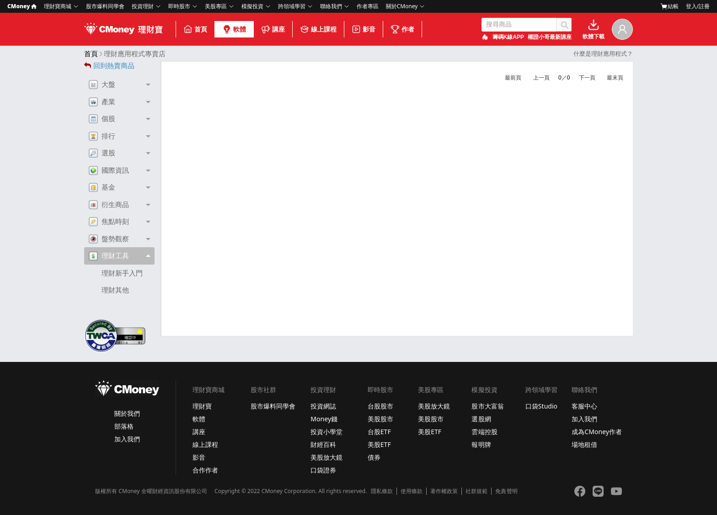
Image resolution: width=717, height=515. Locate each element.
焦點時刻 (109, 221)
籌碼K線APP (508, 37)
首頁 (195, 29)
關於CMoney (402, 6)
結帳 (669, 6)
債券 (374, 457)
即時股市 (179, 6)
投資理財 (143, 6)
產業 (102, 101)
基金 (102, 187)
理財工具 (109, 255)
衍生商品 (109, 204)
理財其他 (115, 290)
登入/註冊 (698, 6)
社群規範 (476, 491)
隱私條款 (382, 491)
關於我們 (127, 413)
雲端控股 (484, 431)
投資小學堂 (326, 431)
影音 (363, 29)
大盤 (102, 84)
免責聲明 (506, 491)
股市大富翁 (487, 406)
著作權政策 (444, 491)
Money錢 (323, 418)
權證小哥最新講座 (550, 37)
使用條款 (412, 491)
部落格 (124, 426)
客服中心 (584, 406)
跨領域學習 (291, 6)
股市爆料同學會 (105, 6)
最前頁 (513, 77)
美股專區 (216, 6)
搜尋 (564, 25)
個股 (102, 118)
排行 (102, 136)
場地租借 (584, 444)
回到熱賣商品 (109, 65)
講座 (273, 29)
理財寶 (202, 406)
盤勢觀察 (109, 239)
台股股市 (380, 406)
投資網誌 (323, 406)
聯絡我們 (331, 6)
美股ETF (379, 444)
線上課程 (318, 29)
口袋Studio (541, 406)
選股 (102, 153)
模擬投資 (252, 6)
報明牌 (481, 444)
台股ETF (379, 431)
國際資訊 (109, 170)
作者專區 (368, 6)
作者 (402, 29)
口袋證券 (323, 470)
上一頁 (541, 77)
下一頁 (587, 77)
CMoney (22, 6)
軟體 (234, 29)
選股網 (481, 418)
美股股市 (380, 418)
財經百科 (323, 444)
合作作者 (205, 470)
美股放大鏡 (326, 457)
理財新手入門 (122, 273)
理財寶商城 (57, 6)
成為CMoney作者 (597, 431)
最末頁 (615, 77)
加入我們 (127, 439)
